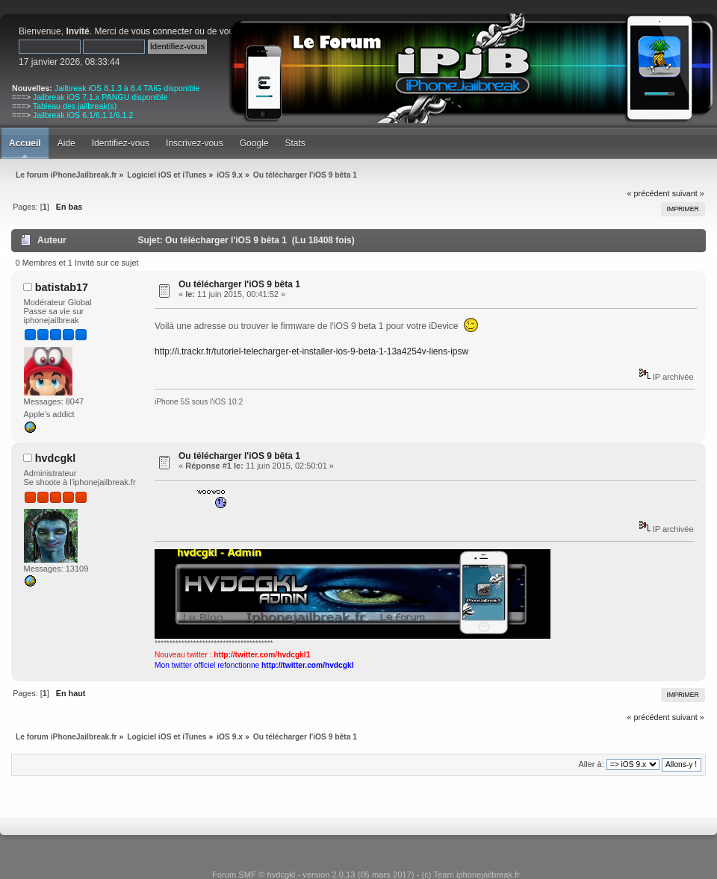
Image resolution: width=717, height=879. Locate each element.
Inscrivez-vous (194, 143)
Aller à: (590, 764)
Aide (66, 143)
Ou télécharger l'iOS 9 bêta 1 (239, 284)
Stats (295, 143)
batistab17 (61, 287)
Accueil (25, 143)
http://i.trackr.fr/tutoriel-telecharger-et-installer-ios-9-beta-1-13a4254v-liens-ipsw (311, 351)
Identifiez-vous (120, 143)
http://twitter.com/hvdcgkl (307, 665)
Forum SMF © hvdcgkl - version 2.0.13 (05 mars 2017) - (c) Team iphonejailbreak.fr (366, 874)
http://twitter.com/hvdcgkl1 (262, 655)
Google (254, 143)
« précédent (648, 193)
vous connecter (161, 31)
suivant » (688, 193)
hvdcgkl (55, 458)
